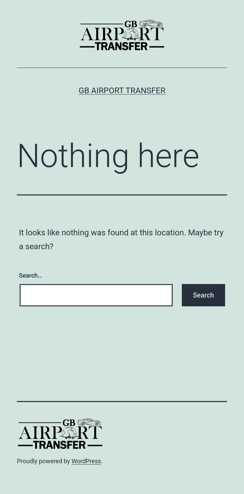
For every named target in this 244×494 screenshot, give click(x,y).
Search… (30, 275)
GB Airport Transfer (122, 90)
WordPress (86, 461)
